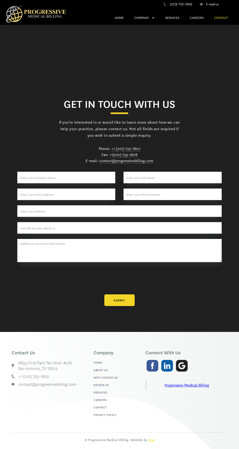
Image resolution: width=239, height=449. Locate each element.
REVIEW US (101, 384)
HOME (119, 17)
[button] (144, 16)
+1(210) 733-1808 (123, 154)
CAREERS (197, 17)
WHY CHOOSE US (106, 377)
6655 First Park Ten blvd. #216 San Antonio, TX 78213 (45, 365)
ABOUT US (101, 369)
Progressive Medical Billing (187, 385)
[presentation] (119, 278)
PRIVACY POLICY (105, 414)
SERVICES (172, 17)
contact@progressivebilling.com (126, 160)
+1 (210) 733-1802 (125, 148)
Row (151, 439)
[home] (36, 13)
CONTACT (221, 17)
